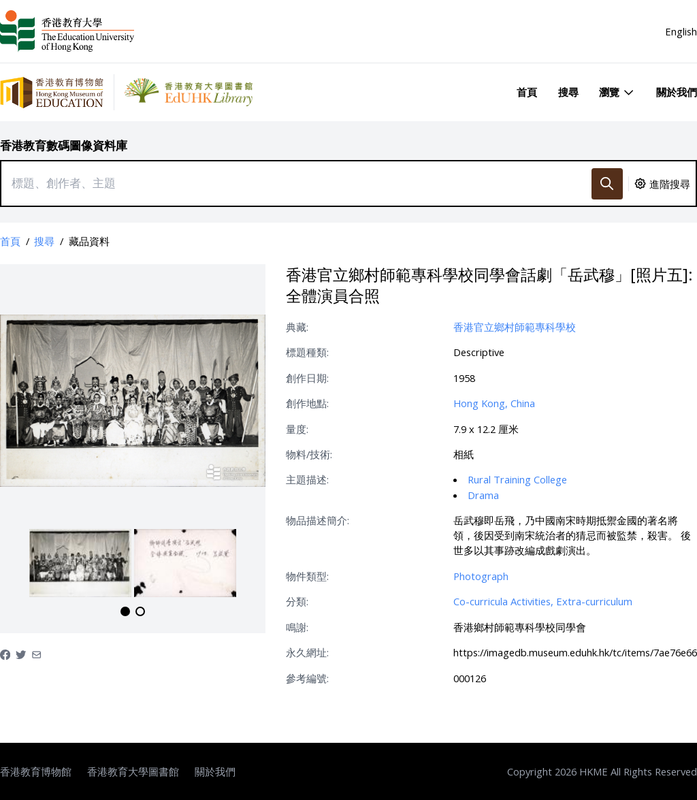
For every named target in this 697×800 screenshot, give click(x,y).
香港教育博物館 (35, 771)
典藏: (297, 327)
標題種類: (307, 352)
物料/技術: (309, 454)
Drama (483, 495)
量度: (297, 429)
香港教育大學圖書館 (133, 771)
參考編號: (307, 678)
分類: (297, 601)
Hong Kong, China (494, 403)
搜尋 (568, 92)
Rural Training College (517, 479)
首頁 (527, 92)
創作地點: (307, 403)
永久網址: (307, 652)
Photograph (480, 576)
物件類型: (307, 576)
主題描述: (307, 479)
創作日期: (307, 378)
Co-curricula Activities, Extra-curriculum (542, 601)
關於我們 (676, 92)
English (681, 31)
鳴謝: (297, 627)
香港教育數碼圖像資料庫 (63, 145)
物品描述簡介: (317, 520)
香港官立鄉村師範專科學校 (514, 327)
